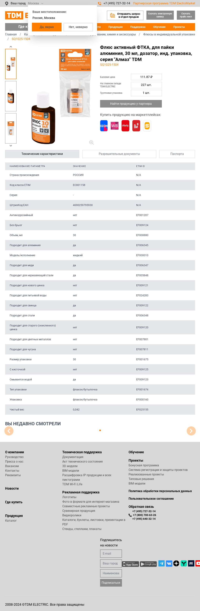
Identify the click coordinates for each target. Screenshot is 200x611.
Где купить (13, 502)
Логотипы (69, 497)
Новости (12, 488)
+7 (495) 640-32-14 (144, 518)
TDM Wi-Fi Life (72, 484)
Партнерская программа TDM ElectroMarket (164, 3)
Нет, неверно (78, 27)
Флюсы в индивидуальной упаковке (169, 34)
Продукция (115, 26)
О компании (14, 452)
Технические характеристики (42, 154)
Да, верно (47, 27)
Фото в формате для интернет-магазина (90, 501)
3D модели (69, 466)
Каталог (11, 520)
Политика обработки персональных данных (160, 491)
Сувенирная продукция (78, 511)
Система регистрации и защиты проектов (158, 470)
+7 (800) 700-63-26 (142, 515)
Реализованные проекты (146, 474)
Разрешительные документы (119, 154)
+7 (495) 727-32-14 (114, 3)
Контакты (12, 470)
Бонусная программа (144, 465)
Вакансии (12, 466)
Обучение (159, 26)
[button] (11, 46)
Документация (72, 457)
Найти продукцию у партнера (131, 103)
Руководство (14, 457)
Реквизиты (13, 475)
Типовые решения (141, 479)
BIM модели (70, 470)
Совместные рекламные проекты (86, 506)
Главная (11, 34)
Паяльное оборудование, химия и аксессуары (103, 34)
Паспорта (177, 154)
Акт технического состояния (82, 461)
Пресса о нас (14, 461)
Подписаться (111, 582)
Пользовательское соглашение (151, 498)
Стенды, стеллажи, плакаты (81, 529)
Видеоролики (71, 515)
